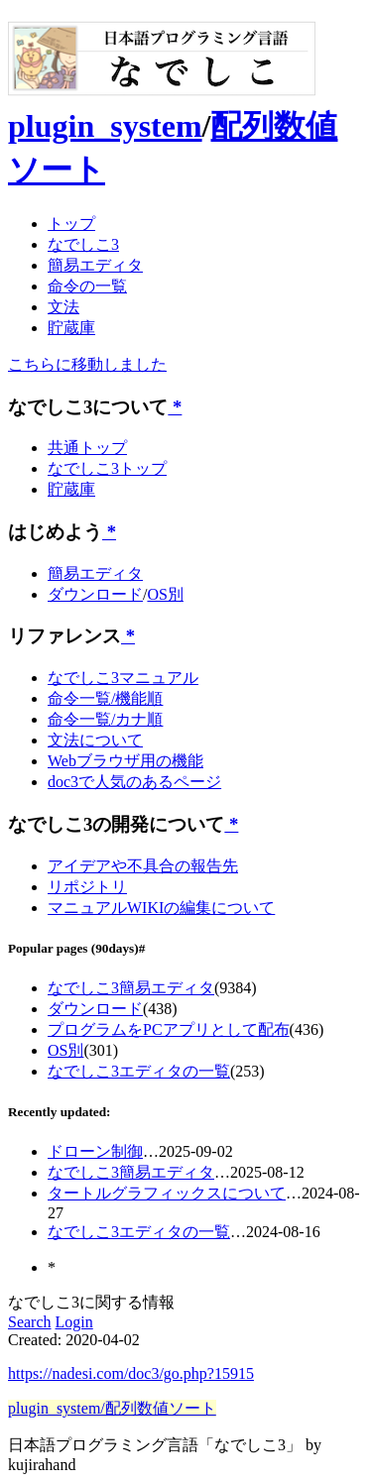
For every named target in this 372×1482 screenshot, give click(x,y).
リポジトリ (87, 886)
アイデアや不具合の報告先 (143, 865)
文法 (63, 306)
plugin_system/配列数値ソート (112, 1408)
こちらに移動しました (87, 364)
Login (74, 1321)
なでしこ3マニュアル (123, 677)
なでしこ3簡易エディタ (131, 987)
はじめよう (55, 531)
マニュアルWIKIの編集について (161, 907)
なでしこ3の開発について (116, 824)
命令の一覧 (87, 286)
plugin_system (105, 126)
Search (30, 1321)
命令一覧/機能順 (105, 698)
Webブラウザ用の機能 (125, 760)
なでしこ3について (88, 407)
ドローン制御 (95, 1151)
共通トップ (87, 447)
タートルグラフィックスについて (167, 1193)
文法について (95, 740)
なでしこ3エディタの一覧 (139, 1071)
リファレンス (64, 636)
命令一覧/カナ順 (105, 719)
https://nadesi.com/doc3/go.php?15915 (131, 1373)
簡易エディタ (95, 265)
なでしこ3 (83, 244)
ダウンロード (95, 594)
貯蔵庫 (71, 327)
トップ (71, 223)
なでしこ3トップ (107, 468)
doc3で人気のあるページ (134, 781)
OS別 (165, 594)
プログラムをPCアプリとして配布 (169, 1029)
